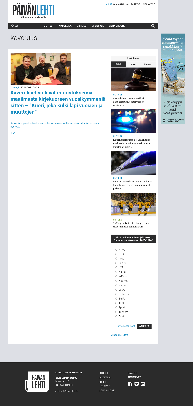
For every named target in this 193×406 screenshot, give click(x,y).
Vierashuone (117, 25)
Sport (122, 307)
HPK (121, 254)
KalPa (122, 271)
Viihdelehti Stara (119, 335)
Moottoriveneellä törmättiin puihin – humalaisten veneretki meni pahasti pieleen (132, 185)
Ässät (122, 316)
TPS (121, 303)
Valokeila (65, 25)
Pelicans (124, 294)
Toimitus (135, 4)
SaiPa (122, 298)
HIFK (122, 249)
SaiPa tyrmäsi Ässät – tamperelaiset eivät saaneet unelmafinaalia (131, 225)
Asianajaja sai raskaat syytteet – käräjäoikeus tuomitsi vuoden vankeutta (129, 101)
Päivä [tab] (118, 64)
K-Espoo (123, 276)
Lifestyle (98, 25)
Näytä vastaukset (126, 326)
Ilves (121, 258)
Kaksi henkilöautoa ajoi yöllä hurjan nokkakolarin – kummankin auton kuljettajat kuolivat (131, 143)
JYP (121, 267)
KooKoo (123, 280)
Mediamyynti (149, 4)
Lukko (122, 289)
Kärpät (123, 285)
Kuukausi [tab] (148, 64)
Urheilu (82, 25)
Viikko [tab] (133, 64)
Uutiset (49, 25)
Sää (14, 25)
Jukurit (123, 263)
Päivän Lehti (33, 10)
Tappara (123, 312)
